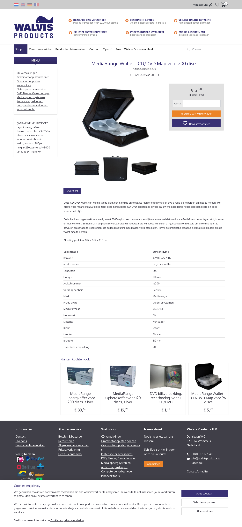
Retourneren (66, 441)
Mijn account (203, 4)
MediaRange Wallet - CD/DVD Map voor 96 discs (208, 398)
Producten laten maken (70, 49)
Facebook (197, 462)
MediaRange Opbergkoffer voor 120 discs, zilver (123, 398)
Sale (118, 49)
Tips (108, 49)
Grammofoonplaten (113, 441)
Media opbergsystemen (31, 97)
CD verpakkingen (27, 72)
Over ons (21, 441)
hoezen (131, 441)
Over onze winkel (40, 49)
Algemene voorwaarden (73, 445)
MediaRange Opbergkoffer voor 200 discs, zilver (80, 398)
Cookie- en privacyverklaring (67, 522)
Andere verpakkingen (29, 101)
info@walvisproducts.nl (205, 458)
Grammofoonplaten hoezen (33, 77)
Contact (94, 49)
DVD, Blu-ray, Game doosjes (33, 93)
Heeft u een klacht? (70, 454)
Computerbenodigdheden (32, 105)
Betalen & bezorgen (70, 436)
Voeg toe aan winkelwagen (196, 113)
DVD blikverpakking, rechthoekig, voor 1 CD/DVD (166, 398)
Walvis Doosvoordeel (138, 49)
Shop (20, 49)
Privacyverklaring (69, 449)
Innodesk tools (25, 109)
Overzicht (72, 190)
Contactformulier (197, 471)
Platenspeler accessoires (32, 89)
